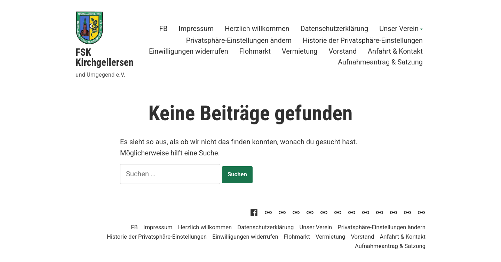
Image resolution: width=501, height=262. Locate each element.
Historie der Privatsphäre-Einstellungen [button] (363, 40)
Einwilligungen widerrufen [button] (188, 51)
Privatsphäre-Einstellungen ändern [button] (239, 40)
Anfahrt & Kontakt (395, 51)
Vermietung (300, 51)
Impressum (196, 29)
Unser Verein (399, 29)
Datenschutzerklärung (334, 29)
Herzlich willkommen (257, 29)
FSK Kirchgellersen (104, 57)
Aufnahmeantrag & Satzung (380, 62)
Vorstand (343, 51)
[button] (324, 211)
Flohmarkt (255, 51)
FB (163, 29)
